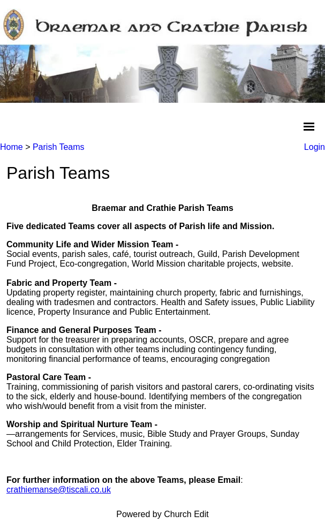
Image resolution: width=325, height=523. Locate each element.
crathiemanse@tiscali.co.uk (58, 489)
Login (314, 146)
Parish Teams (59, 146)
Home (11, 146)
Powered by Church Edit (162, 514)
